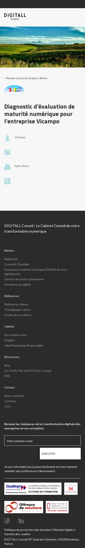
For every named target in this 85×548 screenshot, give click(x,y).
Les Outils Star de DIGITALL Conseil (27, 370)
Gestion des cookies (17, 534)
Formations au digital (17, 284)
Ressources (11, 357)
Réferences (11, 296)
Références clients (16, 304)
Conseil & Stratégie (16, 264)
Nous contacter (14, 395)
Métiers (9, 250)
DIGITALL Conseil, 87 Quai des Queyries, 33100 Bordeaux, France (41, 541)
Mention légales (63, 529)
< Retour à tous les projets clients (25, 78)
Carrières (10, 401)
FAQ (7, 376)
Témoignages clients (17, 309)
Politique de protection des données (27, 529)
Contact (9, 387)
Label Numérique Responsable (23, 345)
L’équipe (9, 340)
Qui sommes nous (15, 334)
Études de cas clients (17, 315)
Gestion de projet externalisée (24, 279)
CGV (7, 406)
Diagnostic (11, 259)
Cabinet (9, 326)
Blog (7, 365)
